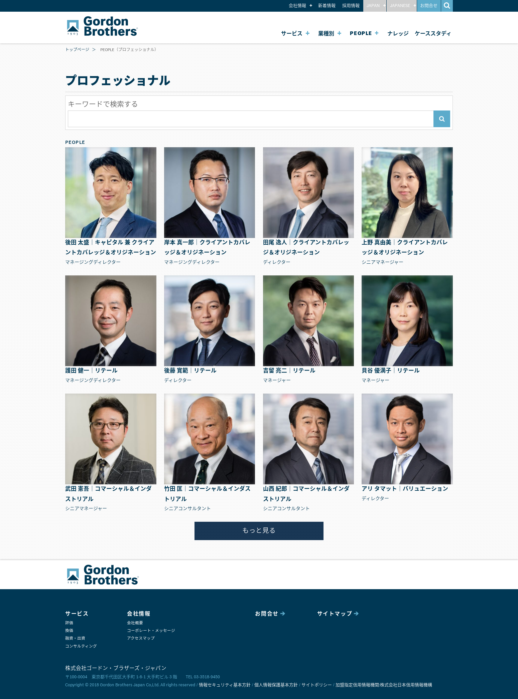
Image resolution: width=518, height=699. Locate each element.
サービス (291, 33)
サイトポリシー (316, 685)
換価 (69, 631)
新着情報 (327, 6)
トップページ (77, 50)
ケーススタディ (433, 33)
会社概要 (135, 623)
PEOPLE (361, 33)
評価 (69, 623)
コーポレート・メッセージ (151, 631)
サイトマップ (335, 614)
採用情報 (351, 6)
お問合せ (428, 6)
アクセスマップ (141, 638)
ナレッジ (398, 33)
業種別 (326, 33)
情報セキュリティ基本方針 (225, 685)
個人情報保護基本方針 (276, 685)
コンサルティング (81, 646)
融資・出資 (75, 638)
